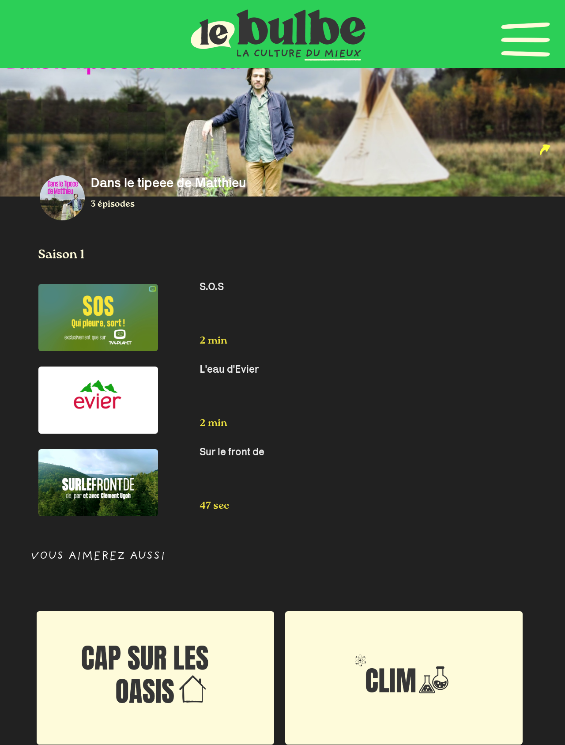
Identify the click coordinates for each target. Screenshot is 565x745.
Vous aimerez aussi (98, 557)
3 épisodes (112, 204)
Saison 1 (61, 255)
